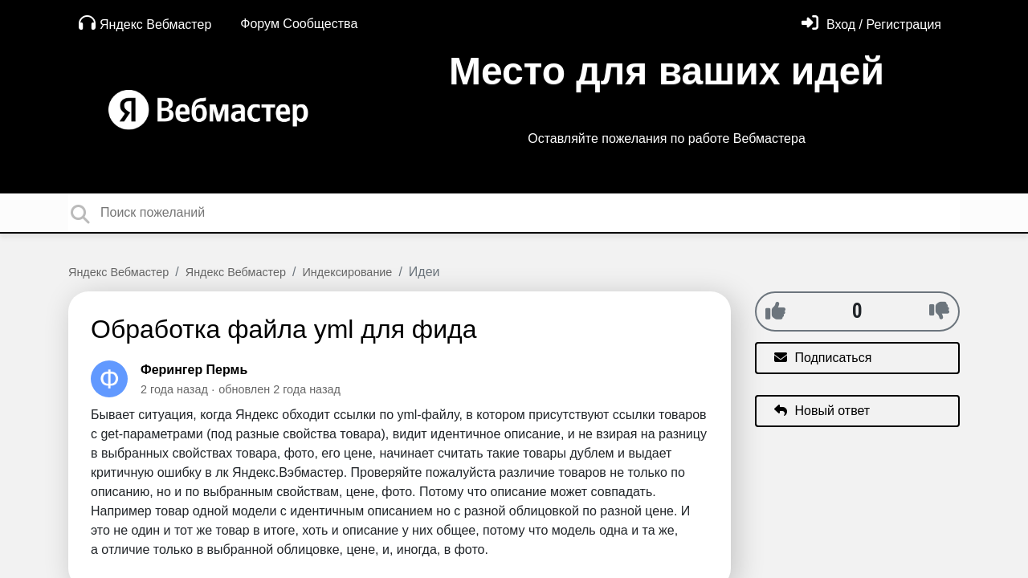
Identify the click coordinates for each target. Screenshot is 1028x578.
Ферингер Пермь (194, 370)
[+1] (775, 310)
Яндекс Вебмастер (145, 22)
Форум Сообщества (298, 24)
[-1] (939, 310)
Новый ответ (822, 410)
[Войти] (871, 24)
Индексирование (348, 272)
